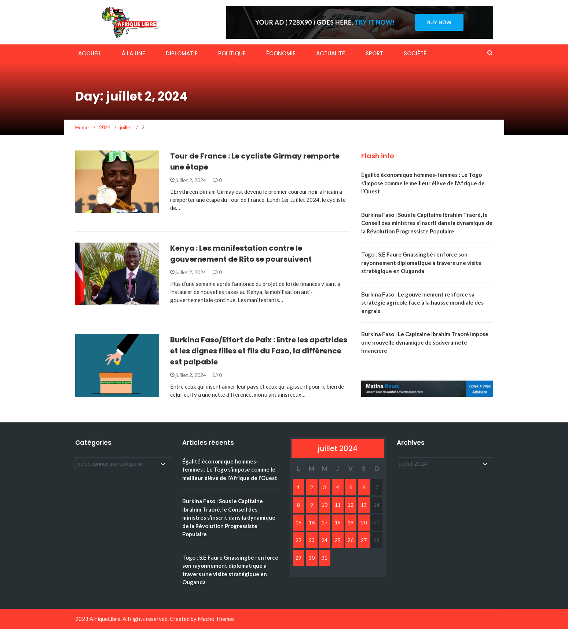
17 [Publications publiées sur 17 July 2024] (324, 522)
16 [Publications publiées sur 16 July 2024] (312, 522)
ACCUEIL (89, 53)
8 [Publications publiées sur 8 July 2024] (298, 505)
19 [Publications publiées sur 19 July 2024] (350, 522)
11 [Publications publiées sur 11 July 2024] (338, 505)
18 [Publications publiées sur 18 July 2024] (338, 522)
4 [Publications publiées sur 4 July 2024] (337, 487)
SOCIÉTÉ (415, 53)
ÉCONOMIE (281, 53)
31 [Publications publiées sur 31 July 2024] (324, 558)
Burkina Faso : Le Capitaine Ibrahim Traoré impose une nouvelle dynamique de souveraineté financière (424, 342)
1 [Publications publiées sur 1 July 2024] (298, 487)
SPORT (374, 53)
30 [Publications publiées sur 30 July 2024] (312, 558)
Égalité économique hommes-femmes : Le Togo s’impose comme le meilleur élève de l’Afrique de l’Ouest (423, 182)
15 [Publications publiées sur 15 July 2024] (298, 522)
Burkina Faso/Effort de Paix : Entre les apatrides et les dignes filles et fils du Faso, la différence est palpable (258, 351)
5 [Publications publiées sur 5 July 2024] (350, 487)
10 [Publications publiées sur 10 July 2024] (324, 505)
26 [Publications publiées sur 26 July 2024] (350, 540)
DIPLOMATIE (182, 53)
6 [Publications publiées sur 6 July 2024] (363, 487)
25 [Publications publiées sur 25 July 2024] (338, 540)
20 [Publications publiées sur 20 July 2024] (364, 522)
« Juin (298, 571)
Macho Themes (216, 618)
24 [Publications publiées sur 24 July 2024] (324, 540)
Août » (316, 571)
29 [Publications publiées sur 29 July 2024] (298, 558)
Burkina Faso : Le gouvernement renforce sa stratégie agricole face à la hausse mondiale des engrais (422, 302)
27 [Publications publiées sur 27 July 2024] (364, 540)
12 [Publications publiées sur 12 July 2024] (350, 505)
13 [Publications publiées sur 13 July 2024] (364, 505)
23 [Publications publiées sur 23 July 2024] (312, 540)
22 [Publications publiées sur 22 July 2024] (298, 540)
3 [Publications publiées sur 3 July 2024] (324, 487)
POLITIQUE (232, 53)
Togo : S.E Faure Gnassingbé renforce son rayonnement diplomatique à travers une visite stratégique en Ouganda (421, 262)
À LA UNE (133, 53)
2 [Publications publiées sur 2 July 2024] (311, 487)
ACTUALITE (330, 53)
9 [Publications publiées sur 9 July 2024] (311, 505)
